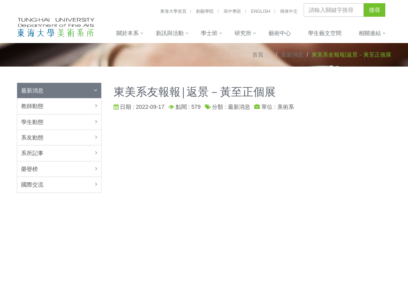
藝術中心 (280, 33)
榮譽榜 (29, 169)
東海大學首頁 (173, 11)
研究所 (243, 33)
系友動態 (32, 137)
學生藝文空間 (324, 33)
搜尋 (374, 10)
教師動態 (32, 106)
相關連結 (370, 33)
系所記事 (32, 153)
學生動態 (32, 122)
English (260, 11)
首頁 (257, 54)
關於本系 (127, 33)
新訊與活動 (170, 33)
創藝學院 (205, 11)
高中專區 (232, 11)
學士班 (209, 33)
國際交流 (32, 184)
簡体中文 (289, 11)
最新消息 (292, 54)
